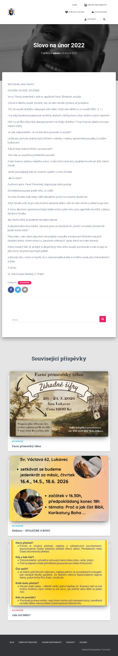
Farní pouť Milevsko (28, 642)
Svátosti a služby (75, 12)
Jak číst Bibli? (21, 615)
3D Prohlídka (99, 12)
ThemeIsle (105, 649)
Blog (12, 642)
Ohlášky (83, 642)
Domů (74, 5)
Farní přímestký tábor (26, 446)
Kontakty (90, 19)
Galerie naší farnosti (95, 5)
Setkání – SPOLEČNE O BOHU (31, 530)
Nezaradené (24, 282)
